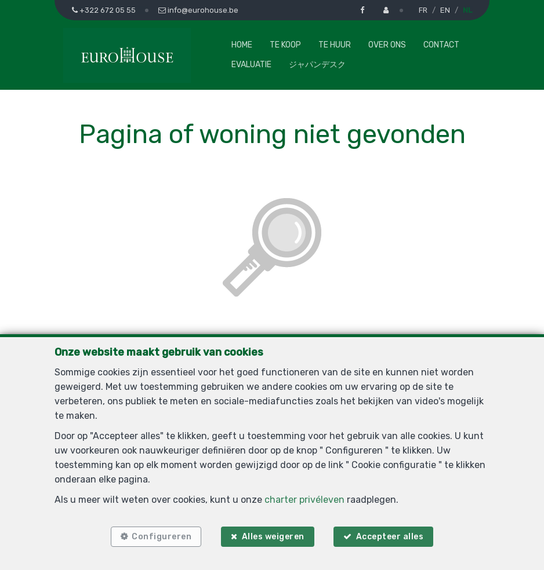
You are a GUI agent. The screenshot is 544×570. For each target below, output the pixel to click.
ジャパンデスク (317, 65)
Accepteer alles (390, 537)
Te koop (285, 45)
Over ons (387, 45)
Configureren (161, 537)
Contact (441, 45)
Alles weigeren (273, 537)
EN (445, 10)
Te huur (334, 45)
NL (467, 10)
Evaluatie (251, 65)
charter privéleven (304, 499)
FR (423, 10)
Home (241, 45)
